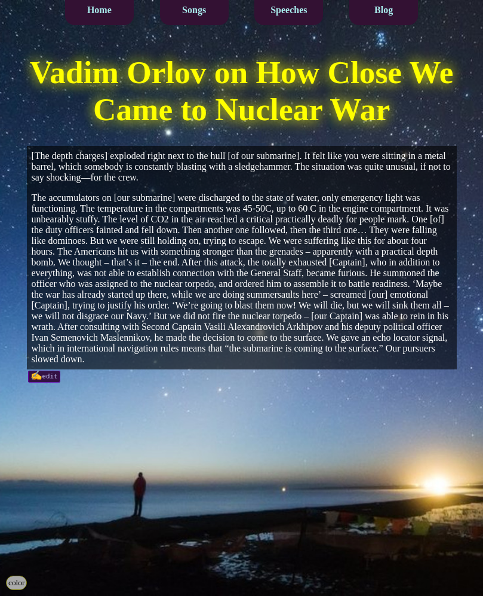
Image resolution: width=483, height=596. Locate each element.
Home (99, 10)
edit (50, 375)
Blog (383, 10)
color (16, 582)
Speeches (288, 10)
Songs (194, 10)
